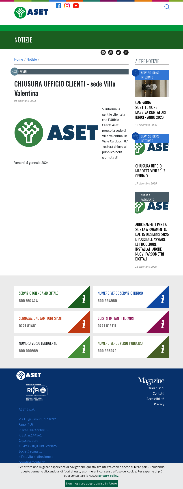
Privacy (159, 404)
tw (118, 52)
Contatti (158, 393)
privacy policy (108, 476)
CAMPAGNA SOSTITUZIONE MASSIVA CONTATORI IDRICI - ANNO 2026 (150, 109)
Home (18, 59)
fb (126, 52)
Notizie (32, 59)
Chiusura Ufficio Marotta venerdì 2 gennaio (150, 170)
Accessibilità (155, 399)
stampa (110, 52)
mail (103, 52)
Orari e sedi (156, 388)
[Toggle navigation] (176, 28)
